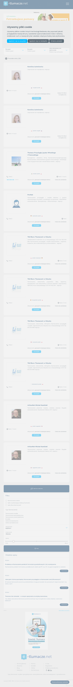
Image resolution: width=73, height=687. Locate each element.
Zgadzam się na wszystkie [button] (17, 41)
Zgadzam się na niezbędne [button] (38, 41)
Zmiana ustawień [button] (56, 41)
